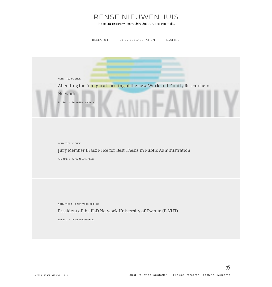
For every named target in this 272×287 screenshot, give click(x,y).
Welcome (224, 275)
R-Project (181, 275)
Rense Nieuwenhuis (136, 17)
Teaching (172, 40)
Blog (142, 275)
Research (100, 40)
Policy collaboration (136, 40)
